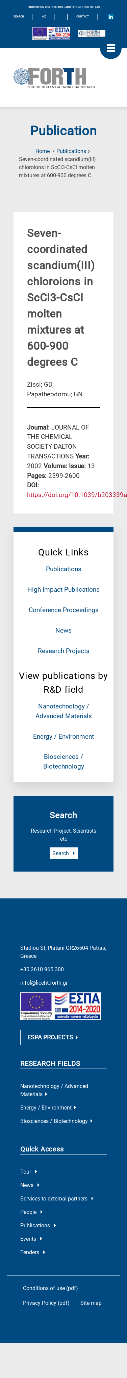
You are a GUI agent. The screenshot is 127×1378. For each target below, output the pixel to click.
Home (42, 151)
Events (31, 1239)
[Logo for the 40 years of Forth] (92, 34)
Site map (91, 1303)
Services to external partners (57, 1198)
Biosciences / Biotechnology (56, 1121)
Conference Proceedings (64, 610)
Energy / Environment (63, 736)
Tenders (32, 1252)
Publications (71, 151)
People (31, 1212)
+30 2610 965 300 (42, 969)
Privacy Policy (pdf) (46, 1303)
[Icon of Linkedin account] (110, 16)
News (63, 630)
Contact (82, 16)
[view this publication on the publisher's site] (77, 495)
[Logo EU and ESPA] (51, 33)
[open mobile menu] (111, 48)
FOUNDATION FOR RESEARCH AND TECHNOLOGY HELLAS (64, 7)
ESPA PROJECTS (52, 1037)
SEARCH (19, 16)
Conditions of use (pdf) (50, 1288)
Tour (28, 1172)
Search (63, 853)
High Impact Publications (63, 589)
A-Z (44, 16)
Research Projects (64, 651)
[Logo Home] (63, 77)
